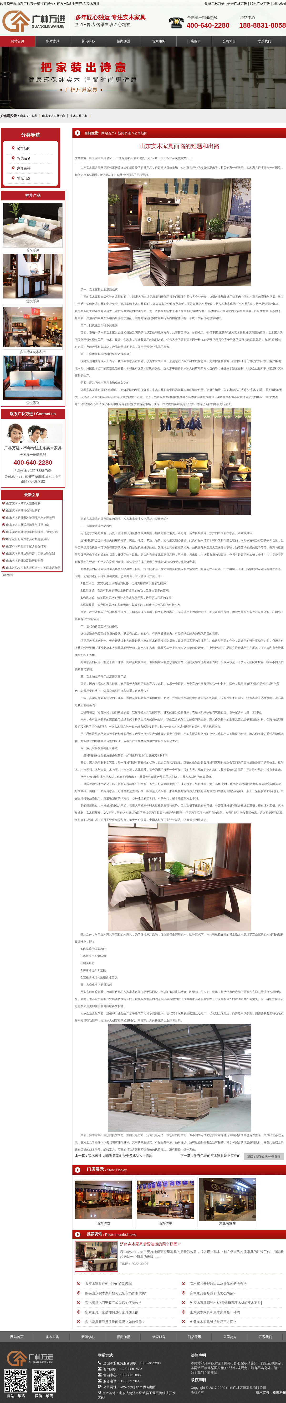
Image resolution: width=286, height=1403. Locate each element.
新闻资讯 (124, 133)
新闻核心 (88, 41)
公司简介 (229, 41)
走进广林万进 (237, 3)
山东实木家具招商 (53, 116)
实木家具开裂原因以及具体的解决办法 (218, 1283)
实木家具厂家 (78, 116)
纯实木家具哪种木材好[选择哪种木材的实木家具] (226, 1303)
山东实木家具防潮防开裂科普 (24, 560)
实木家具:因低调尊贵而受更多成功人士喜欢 (120, 1155)
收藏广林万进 (214, 3)
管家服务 (158, 41)
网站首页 (17, 41)
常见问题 (21, 178)
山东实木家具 (28, 116)
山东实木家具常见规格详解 (23, 503)
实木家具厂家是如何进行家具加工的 (111, 1312)
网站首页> (109, 133)
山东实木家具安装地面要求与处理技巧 (30, 517)
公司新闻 (21, 148)
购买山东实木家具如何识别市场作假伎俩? (116, 1293)
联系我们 (264, 41)
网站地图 (279, 3)
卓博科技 (279, 1392)
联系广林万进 (260, 3)
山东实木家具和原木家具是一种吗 (215, 1312)
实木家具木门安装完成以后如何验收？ (113, 1303)
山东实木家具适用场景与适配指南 (27, 525)
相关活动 (21, 158)
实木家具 (53, 41)
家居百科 (21, 168)
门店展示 (194, 41)
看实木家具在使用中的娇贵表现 (108, 1283)
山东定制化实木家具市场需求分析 (27, 539)
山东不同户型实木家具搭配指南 (26, 546)
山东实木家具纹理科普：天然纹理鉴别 (30, 553)
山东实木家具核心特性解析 (23, 510)
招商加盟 (123, 41)
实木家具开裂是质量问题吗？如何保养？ (115, 1322)
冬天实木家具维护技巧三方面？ (213, 1322)
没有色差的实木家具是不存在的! (217, 1155)
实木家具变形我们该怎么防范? (212, 1293)
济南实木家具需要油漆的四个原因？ (150, 1244)
